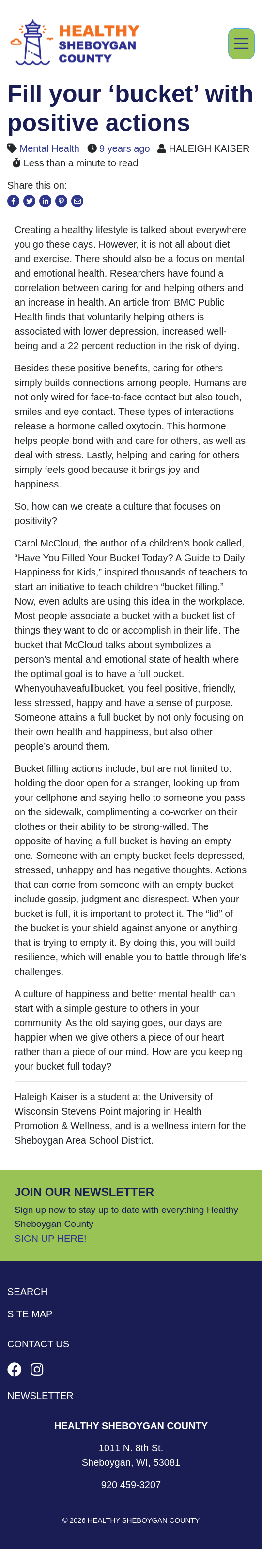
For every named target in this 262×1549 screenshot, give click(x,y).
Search (27, 1291)
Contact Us (38, 1344)
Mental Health (49, 148)
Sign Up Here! (51, 1238)
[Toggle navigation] (241, 43)
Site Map (29, 1314)
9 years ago (124, 148)
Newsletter (40, 1395)
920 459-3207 (131, 1484)
